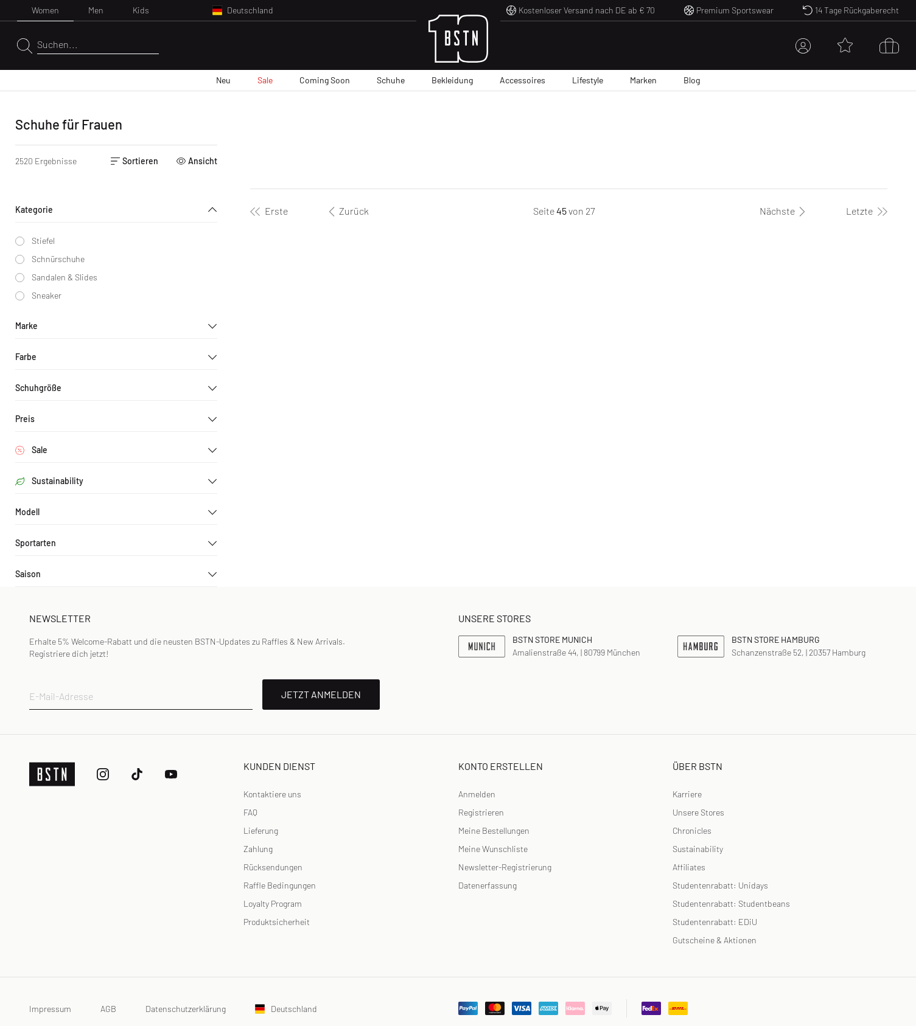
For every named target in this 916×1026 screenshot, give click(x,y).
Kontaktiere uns (272, 794)
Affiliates (689, 867)
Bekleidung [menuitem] (452, 80)
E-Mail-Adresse (61, 696)
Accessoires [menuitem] (522, 80)
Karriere (687, 794)
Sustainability (698, 849)
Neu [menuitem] (223, 80)
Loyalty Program (272, 903)
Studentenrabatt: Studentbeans (731, 903)
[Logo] (458, 46)
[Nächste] (784, 211)
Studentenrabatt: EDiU (715, 922)
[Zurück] (346, 211)
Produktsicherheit (276, 922)
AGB (108, 1008)
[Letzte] (866, 211)
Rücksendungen (272, 867)
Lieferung (260, 830)
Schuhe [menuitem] (391, 80)
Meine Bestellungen (494, 830)
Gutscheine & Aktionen (715, 940)
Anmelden (476, 794)
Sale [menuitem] (265, 80)
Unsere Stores (698, 812)
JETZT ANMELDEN (321, 694)
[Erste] (269, 211)
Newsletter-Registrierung (504, 867)
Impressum (50, 1008)
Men (95, 10)
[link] (476, 794)
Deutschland (286, 1008)
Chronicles (692, 830)
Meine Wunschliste (493, 849)
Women (45, 10)
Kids (141, 10)
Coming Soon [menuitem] (324, 80)
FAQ (250, 812)
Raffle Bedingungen (279, 885)
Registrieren (481, 812)
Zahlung (258, 849)
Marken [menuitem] (643, 80)
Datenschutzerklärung (185, 1008)
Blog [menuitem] (692, 80)
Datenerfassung (487, 885)
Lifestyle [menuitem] (587, 80)
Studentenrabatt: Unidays (720, 885)
